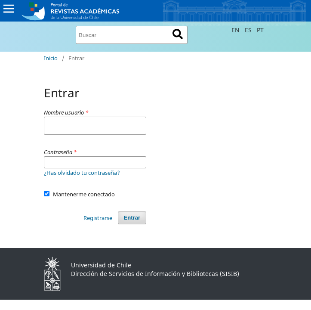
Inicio (51, 58)
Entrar (132, 217)
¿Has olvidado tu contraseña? (82, 173)
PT (260, 30)
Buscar (177, 34)
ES (249, 30)
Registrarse (97, 218)
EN (236, 30)
